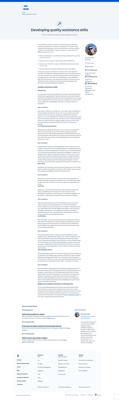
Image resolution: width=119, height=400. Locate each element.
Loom (39, 374)
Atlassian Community (63, 363)
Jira (38, 360)
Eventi (18, 367)
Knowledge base (62, 367)
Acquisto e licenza (63, 360)
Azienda (19, 360)
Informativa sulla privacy (71, 395)
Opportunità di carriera (23, 363)
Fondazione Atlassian (23, 377)
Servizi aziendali (83, 370)
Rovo (39, 356)
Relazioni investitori (22, 374)
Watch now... (51, 318)
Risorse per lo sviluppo (85, 367)
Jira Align (40, 363)
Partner (81, 356)
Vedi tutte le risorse (84, 387)
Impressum (90, 395)
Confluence (40, 370)
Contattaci (20, 384)
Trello (39, 377)
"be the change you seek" (71, 294)
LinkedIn (26, 9)
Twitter (26, 6)
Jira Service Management (44, 367)
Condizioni (83, 395)
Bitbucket (40, 381)
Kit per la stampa (21, 380)
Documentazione (83, 363)
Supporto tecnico (62, 356)
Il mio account (62, 374)
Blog (18, 370)
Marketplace (61, 370)
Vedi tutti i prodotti (43, 387)
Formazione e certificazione (86, 360)
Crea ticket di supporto (64, 387)
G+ (24, 12)
